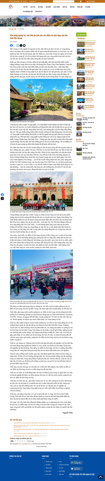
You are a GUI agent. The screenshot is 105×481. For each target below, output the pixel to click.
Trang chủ (12, 29)
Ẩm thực (40, 7)
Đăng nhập (91, 1)
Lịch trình (57, 7)
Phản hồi (80, 7)
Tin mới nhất (81, 35)
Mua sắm (48, 471)
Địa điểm (48, 7)
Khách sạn (49, 461)
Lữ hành (87, 7)
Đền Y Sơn (85, 148)
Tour (60, 461)
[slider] (20, 441)
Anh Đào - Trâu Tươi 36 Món (88, 123)
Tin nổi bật (81, 38)
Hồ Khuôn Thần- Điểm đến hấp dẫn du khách (89, 158)
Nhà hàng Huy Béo (87, 127)
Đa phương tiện (28, 11)
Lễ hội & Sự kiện (63, 464)
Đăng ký (30, 443)
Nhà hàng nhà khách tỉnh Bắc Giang (89, 118)
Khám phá (49, 467)
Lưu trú (32, 7)
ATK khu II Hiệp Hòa (87, 153)
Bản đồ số (38, 11)
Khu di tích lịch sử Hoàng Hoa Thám (89, 144)
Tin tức (25, 7)
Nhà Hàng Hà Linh (87, 132)
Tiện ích (72, 7)
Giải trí (65, 7)
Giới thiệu (62, 471)
